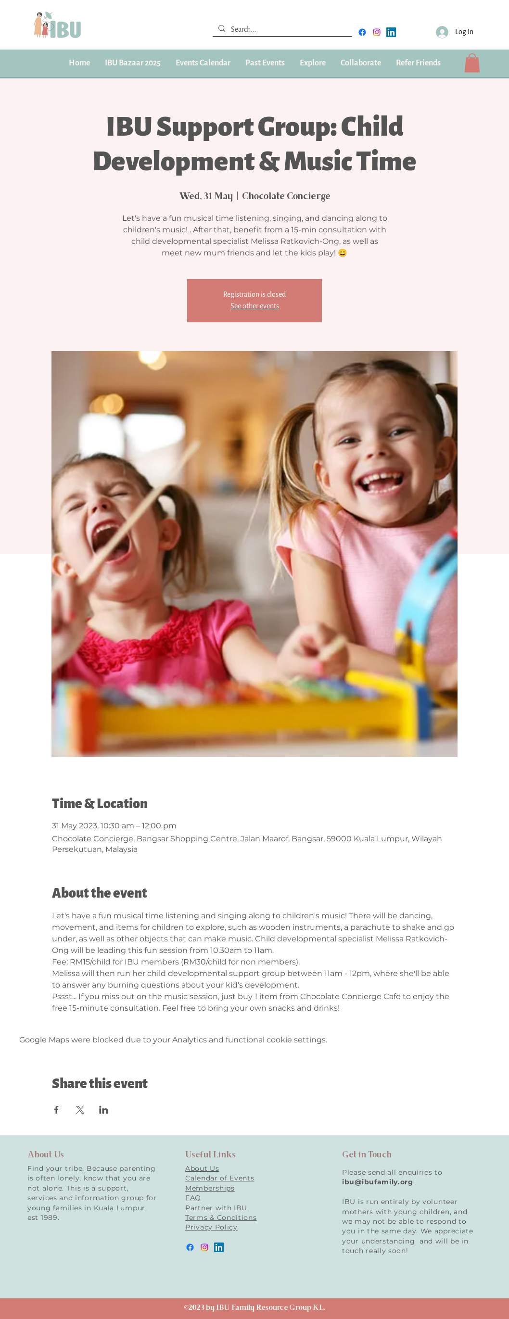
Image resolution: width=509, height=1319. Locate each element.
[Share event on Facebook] (56, 1110)
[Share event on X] (80, 1110)
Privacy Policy (211, 1227)
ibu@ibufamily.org (377, 1182)
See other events (254, 306)
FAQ (193, 1197)
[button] (265, 63)
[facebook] (362, 32)
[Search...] (281, 29)
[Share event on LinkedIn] (103, 1110)
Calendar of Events (219, 1178)
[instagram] (377, 32)
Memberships (210, 1188)
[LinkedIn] (391, 32)
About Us (202, 1168)
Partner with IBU (216, 1208)
